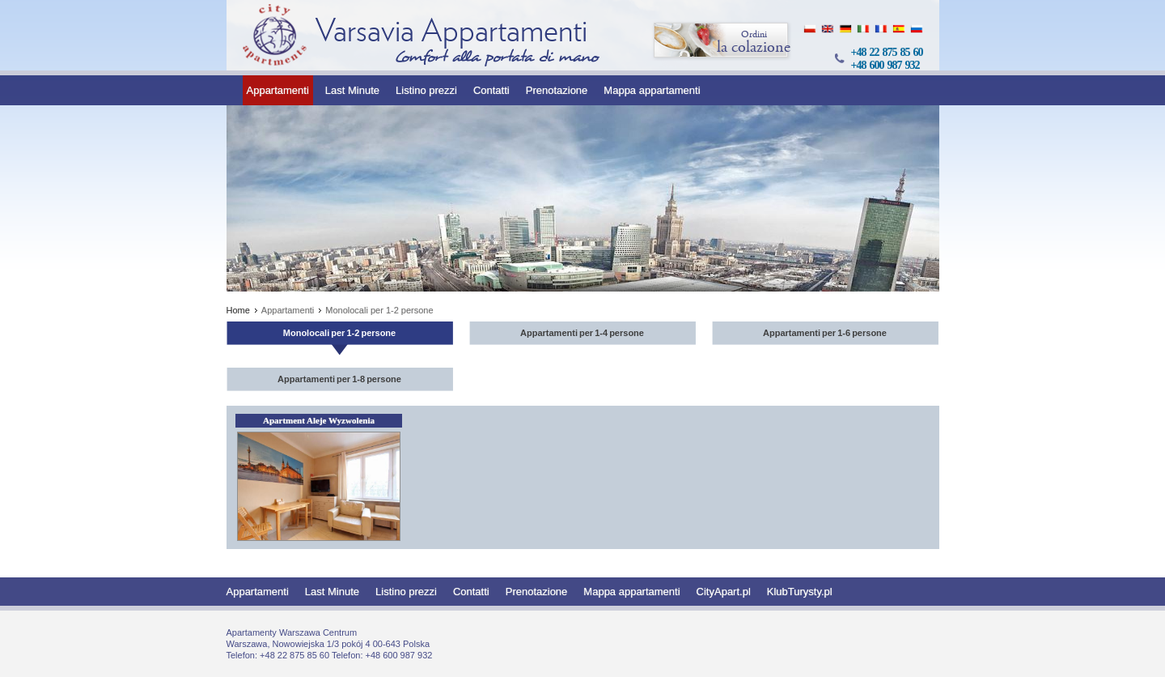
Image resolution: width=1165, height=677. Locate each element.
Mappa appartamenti (652, 90)
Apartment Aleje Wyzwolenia (319, 420)
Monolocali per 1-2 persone (339, 333)
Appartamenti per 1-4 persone (582, 333)
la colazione (721, 41)
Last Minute (352, 90)
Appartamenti (278, 90)
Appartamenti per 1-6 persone (825, 333)
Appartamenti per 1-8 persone (339, 379)
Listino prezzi (426, 90)
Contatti (491, 90)
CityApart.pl (724, 591)
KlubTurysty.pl (799, 591)
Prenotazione (557, 90)
